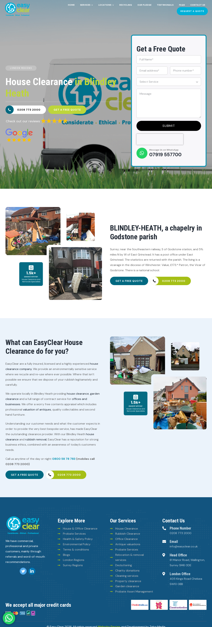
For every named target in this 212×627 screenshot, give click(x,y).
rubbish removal (36, 439)
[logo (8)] (22, 517)
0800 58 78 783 (63, 459)
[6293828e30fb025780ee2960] (19, 130)
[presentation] (159, 139)
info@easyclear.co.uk (184, 546)
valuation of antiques (37, 409)
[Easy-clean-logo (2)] (17, 3)
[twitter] (23, 571)
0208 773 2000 (180, 533)
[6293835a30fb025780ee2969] (54, 119)
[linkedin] (31, 571)
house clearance (78, 394)
